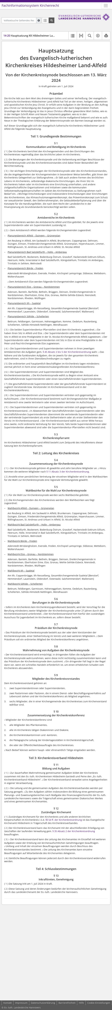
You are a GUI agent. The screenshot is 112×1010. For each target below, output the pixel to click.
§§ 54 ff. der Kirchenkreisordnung (64, 819)
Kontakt (7, 1002)
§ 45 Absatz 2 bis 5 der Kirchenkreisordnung (67, 351)
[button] (81, 36)
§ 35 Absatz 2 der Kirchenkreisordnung (74, 831)
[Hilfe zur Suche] (38, 20)
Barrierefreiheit (67, 1002)
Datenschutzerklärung (43, 1002)
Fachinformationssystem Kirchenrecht (30, 5)
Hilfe (81, 1002)
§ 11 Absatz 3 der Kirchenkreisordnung (67, 471)
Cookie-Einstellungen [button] (98, 1002)
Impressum (21, 1002)
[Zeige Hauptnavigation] (105, 5)
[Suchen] (51, 20)
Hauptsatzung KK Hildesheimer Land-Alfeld (33, 35)
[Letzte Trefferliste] (45, 20)
